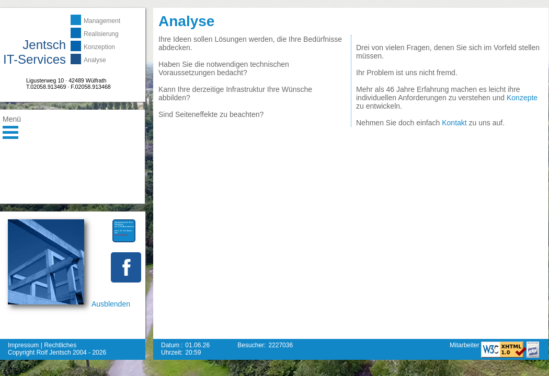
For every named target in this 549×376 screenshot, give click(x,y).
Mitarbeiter (465, 345)
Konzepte (522, 97)
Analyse (95, 60)
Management (102, 21)
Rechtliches (60, 345)
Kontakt (454, 123)
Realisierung (101, 34)
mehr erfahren (121, 234)
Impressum (23, 345)
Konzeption (99, 47)
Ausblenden (111, 304)
